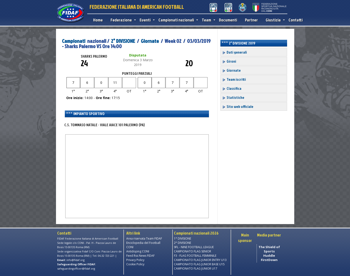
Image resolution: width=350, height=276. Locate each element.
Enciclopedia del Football (143, 243)
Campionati (73, 41)
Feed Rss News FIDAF (140, 256)
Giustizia (274, 20)
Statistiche (233, 97)
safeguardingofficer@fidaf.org (76, 268)
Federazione (122, 20)
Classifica (231, 88)
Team (207, 20)
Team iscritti (234, 79)
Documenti (228, 20)
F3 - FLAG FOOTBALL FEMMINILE (195, 256)
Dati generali (234, 52)
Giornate (150, 41)
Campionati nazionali (177, 20)
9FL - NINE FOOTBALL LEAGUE (194, 247)
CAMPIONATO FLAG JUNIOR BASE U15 (199, 264)
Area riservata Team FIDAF (144, 238)
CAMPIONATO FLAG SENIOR (192, 251)
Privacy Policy (135, 260)
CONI (129, 247)
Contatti (296, 20)
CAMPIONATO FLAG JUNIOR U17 (195, 268)
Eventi (146, 20)
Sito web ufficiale (237, 106)
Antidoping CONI (137, 251)
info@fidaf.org (75, 260)
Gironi (229, 61)
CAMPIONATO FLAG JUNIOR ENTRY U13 (200, 260)
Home (98, 20)
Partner (251, 20)
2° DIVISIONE (123, 41)
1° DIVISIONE (182, 238)
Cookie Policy (135, 264)
